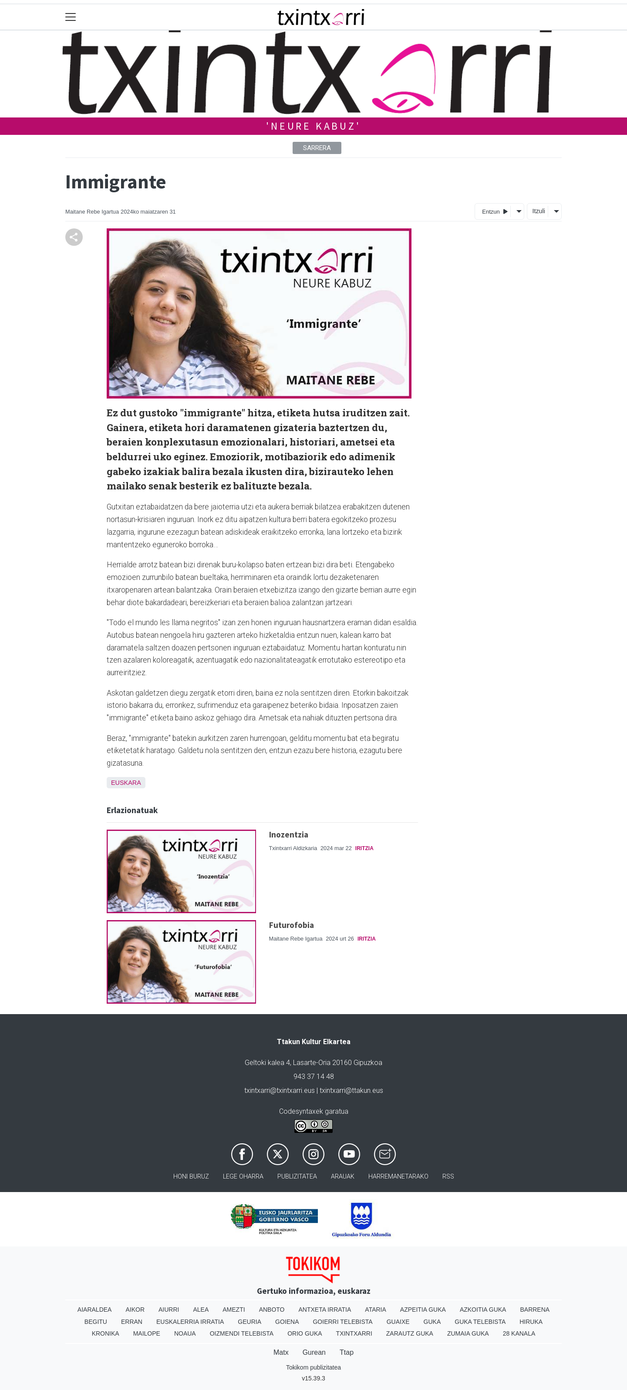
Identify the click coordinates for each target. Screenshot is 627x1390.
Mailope (146, 1333)
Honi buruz (191, 1176)
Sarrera (317, 148)
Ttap (347, 1352)
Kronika (105, 1333)
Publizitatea (297, 1176)
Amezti (233, 1309)
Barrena (534, 1309)
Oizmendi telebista (242, 1333)
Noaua (185, 1333)
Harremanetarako (398, 1176)
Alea (201, 1309)
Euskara (126, 782)
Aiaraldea (95, 1309)
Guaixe (398, 1321)
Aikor (135, 1309)
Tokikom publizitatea (313, 1367)
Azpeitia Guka (423, 1309)
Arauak (342, 1176)
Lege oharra (243, 1176)
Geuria (249, 1321)
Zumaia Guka (468, 1333)
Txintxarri (354, 1333)
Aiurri (168, 1309)
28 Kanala (519, 1333)
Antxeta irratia (325, 1309)
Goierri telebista (342, 1321)
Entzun (495, 211)
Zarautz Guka (409, 1333)
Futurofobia (291, 925)
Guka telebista (480, 1321)
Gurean (314, 1352)
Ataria (375, 1309)
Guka (432, 1321)
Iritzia (364, 848)
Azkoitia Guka (483, 1309)
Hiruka (531, 1321)
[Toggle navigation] (70, 17)
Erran (131, 1321)
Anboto (272, 1309)
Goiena (287, 1321)
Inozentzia (288, 834)
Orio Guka (304, 1333)
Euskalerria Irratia (190, 1321)
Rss (448, 1176)
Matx (281, 1352)
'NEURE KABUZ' (313, 126)
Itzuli (538, 211)
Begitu (95, 1321)
